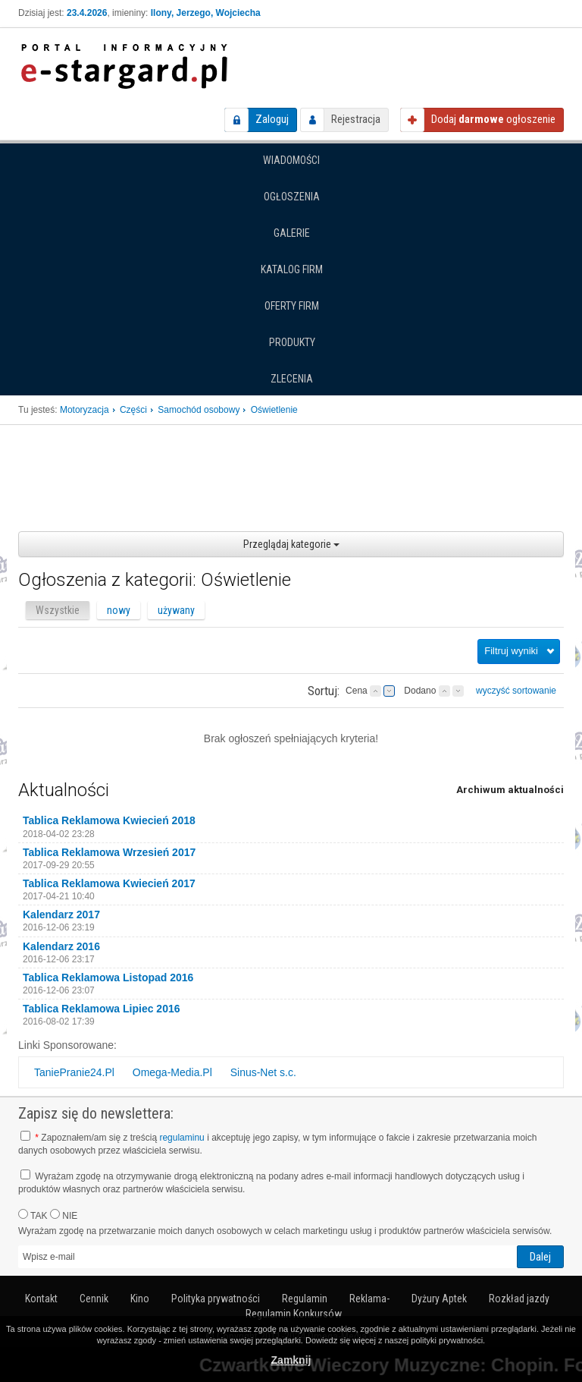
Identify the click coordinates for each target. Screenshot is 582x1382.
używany (176, 610)
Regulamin (304, 1298)
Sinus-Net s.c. (263, 1072)
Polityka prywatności (215, 1298)
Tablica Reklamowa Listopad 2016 (108, 977)
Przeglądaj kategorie (291, 544)
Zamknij (291, 1360)
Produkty (292, 342)
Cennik (94, 1298)
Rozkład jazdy (519, 1298)
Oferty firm (291, 306)
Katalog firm (292, 269)
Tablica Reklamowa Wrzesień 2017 (109, 852)
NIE (63, 1215)
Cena (357, 690)
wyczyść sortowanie (516, 690)
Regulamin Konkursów (294, 1314)
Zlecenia (292, 379)
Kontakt (41, 1298)
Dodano (420, 690)
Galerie (292, 233)
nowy (118, 610)
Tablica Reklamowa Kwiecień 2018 (109, 820)
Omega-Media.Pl (172, 1072)
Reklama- (369, 1298)
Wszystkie (58, 610)
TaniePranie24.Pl (74, 1072)
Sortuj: (324, 690)
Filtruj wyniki (511, 650)
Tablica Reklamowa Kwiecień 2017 (109, 883)
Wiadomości (291, 160)
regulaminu (181, 1137)
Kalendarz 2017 (61, 914)
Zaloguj (272, 119)
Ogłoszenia (292, 196)
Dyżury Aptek (439, 1298)
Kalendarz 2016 (61, 946)
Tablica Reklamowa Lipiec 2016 (101, 1009)
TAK (33, 1215)
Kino (139, 1298)
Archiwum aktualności (510, 789)
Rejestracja (355, 119)
